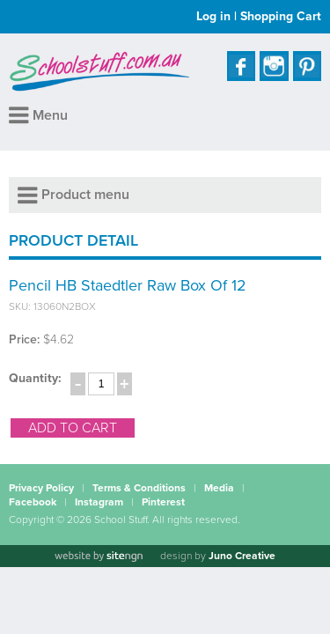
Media (219, 488)
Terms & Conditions (139, 488)
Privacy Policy (41, 488)
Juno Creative (242, 555)
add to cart (72, 428)
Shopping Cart (280, 16)
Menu (38, 115)
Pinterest (163, 502)
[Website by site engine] (99, 556)
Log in (213, 16)
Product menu (73, 194)
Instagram (99, 502)
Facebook (32, 502)
